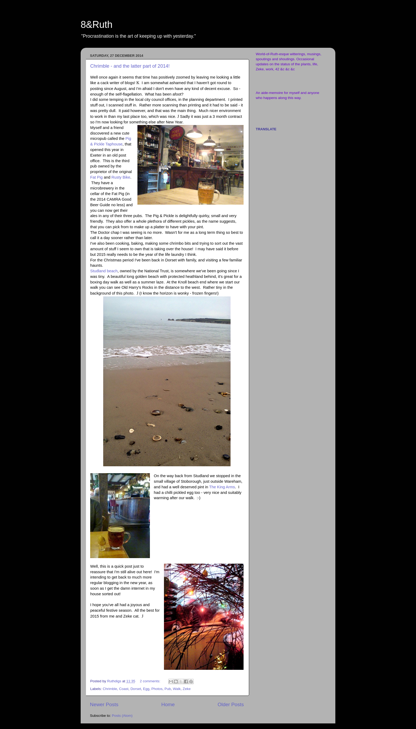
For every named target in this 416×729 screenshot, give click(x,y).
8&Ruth (96, 24)
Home (168, 704)
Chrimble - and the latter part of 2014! (130, 66)
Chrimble (110, 689)
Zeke (187, 689)
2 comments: (150, 681)
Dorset (136, 689)
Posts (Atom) (122, 716)
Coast (123, 689)
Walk (177, 689)
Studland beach (104, 271)
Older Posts (231, 704)
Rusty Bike (120, 177)
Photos (156, 689)
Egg (146, 689)
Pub (167, 689)
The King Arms (222, 487)
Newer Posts (104, 704)
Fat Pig (96, 177)
